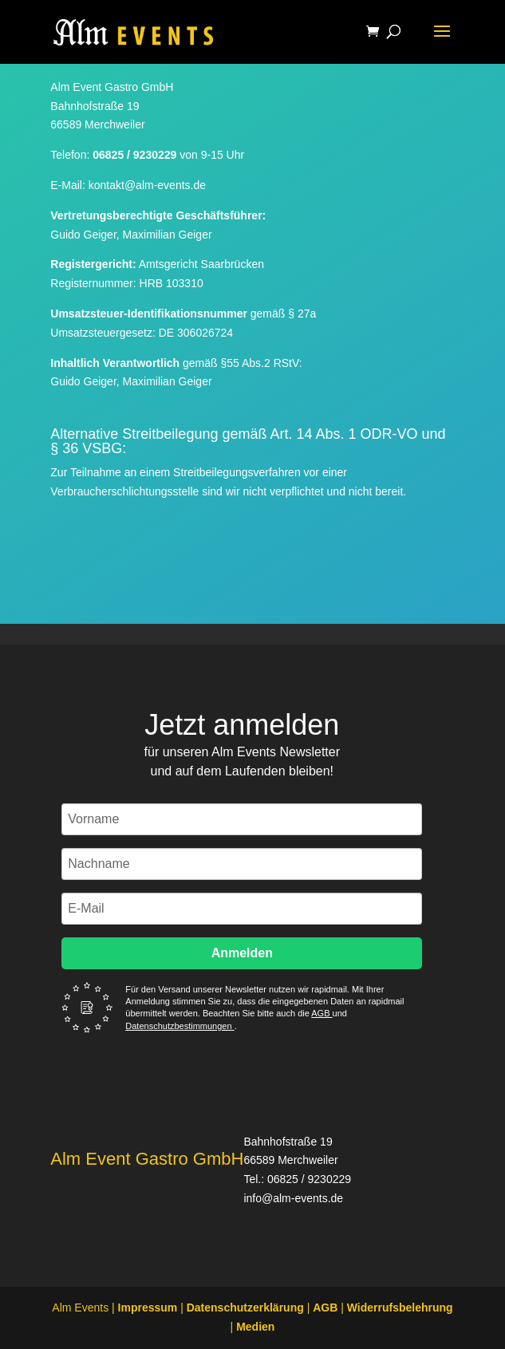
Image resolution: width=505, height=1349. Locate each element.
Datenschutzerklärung (245, 1307)
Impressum (148, 1307)
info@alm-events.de (293, 1198)
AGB (321, 1013)
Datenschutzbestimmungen (179, 1026)
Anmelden (242, 953)
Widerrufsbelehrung (400, 1307)
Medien (255, 1326)
